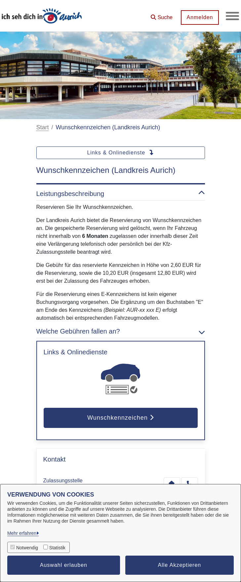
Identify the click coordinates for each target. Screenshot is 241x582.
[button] (161, 15)
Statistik (57, 547)
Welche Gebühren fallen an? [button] (120, 331)
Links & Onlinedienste (120, 152)
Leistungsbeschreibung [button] (120, 194)
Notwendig (27, 547)
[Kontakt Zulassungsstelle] (172, 483)
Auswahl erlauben (63, 565)
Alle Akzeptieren (179, 565)
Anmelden (199, 17)
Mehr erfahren (21, 533)
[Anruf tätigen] (189, 483)
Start (42, 127)
